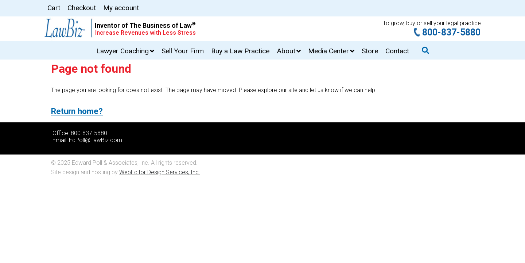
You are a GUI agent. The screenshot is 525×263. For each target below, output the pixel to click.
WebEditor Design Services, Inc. (159, 172)
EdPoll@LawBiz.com (95, 140)
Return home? (77, 111)
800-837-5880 (451, 32)
